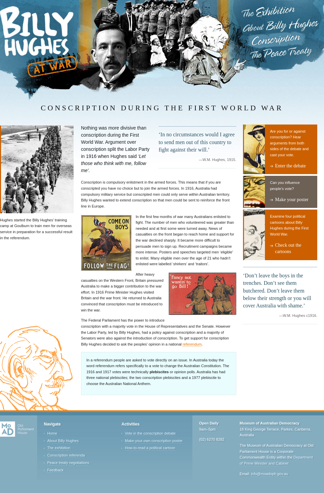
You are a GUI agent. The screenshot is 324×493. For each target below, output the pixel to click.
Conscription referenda (66, 455)
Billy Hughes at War (38, 42)
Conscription (276, 39)
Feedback (55, 470)
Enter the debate (290, 165)
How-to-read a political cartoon (150, 448)
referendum (192, 344)
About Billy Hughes (280, 26)
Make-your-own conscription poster (154, 441)
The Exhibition (269, 11)
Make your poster (291, 199)
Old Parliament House (17, 429)
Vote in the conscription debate (150, 433)
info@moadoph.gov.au (269, 474)
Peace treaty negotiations (68, 463)
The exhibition (59, 448)
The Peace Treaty (281, 54)
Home (52, 433)
